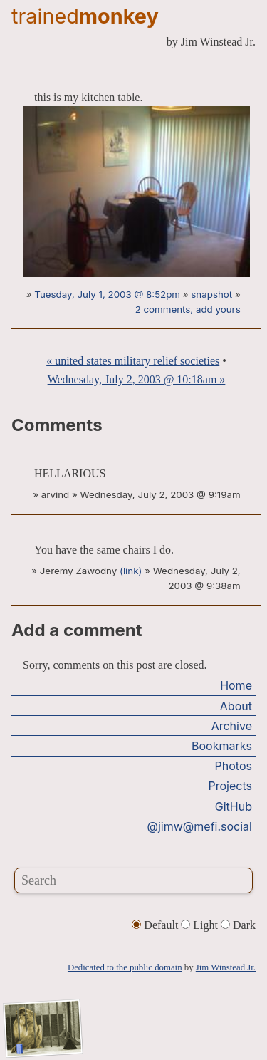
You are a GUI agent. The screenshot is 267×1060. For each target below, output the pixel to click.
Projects (230, 786)
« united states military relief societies (132, 361)
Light (201, 925)
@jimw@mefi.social (199, 826)
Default (156, 925)
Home (236, 685)
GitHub (233, 806)
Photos (233, 766)
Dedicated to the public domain (125, 967)
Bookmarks (222, 746)
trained (85, 16)
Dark (238, 925)
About (236, 706)
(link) (131, 570)
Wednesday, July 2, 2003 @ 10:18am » (137, 379)
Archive (231, 726)
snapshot (211, 294)
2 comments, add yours (188, 309)
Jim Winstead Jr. (226, 967)
